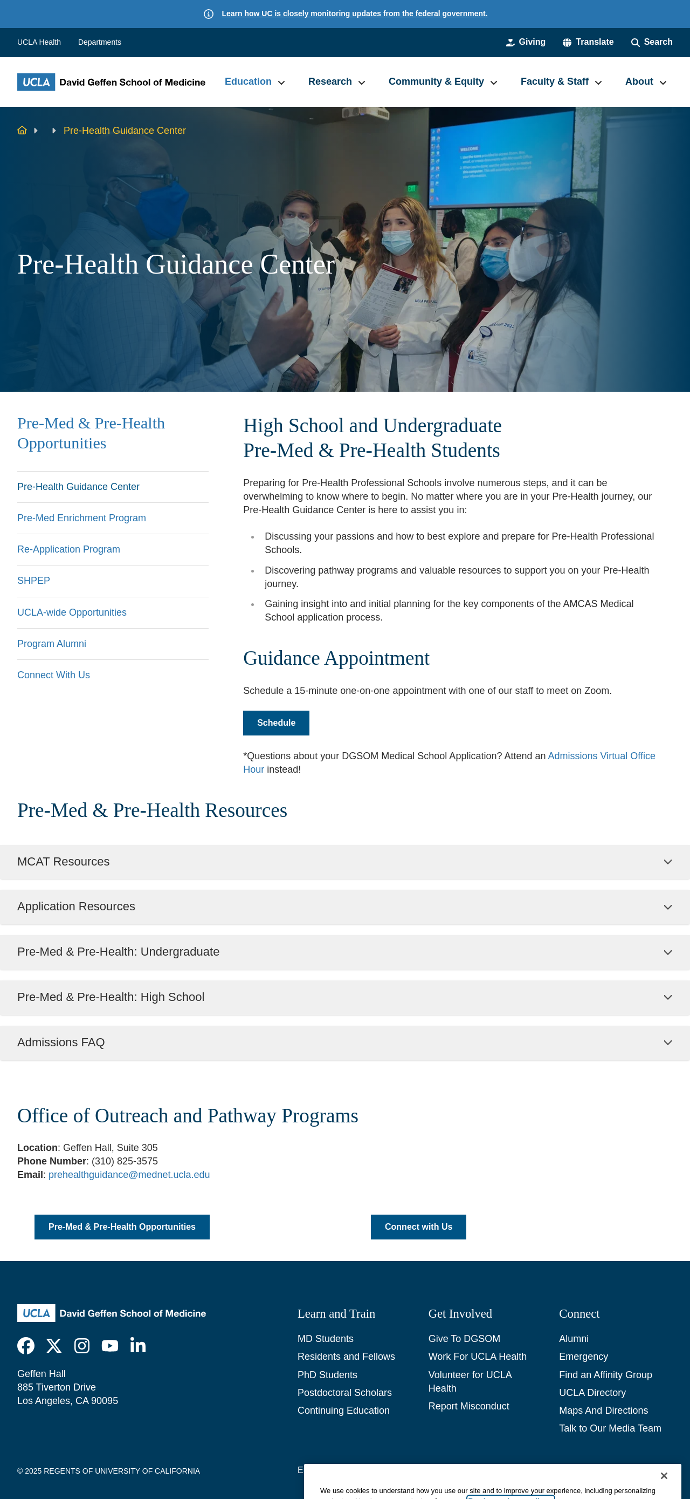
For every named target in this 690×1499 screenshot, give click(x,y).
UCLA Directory (592, 1392)
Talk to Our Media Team (610, 1428)
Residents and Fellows (346, 1356)
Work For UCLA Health (478, 1356)
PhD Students (327, 1374)
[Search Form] (652, 42)
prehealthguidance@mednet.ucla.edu (129, 1174)
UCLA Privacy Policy (453, 1470)
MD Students (326, 1338)
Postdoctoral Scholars (345, 1392)
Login (636, 1470)
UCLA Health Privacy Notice (559, 1470)
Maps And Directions (603, 1410)
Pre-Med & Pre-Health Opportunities (91, 433)
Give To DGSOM (465, 1338)
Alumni (574, 1338)
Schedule (276, 722)
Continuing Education (344, 1410)
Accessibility (377, 1470)
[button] (588, 42)
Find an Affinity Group (605, 1374)
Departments (99, 42)
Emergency (583, 1356)
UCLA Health (39, 42)
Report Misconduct (469, 1406)
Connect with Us (418, 1226)
